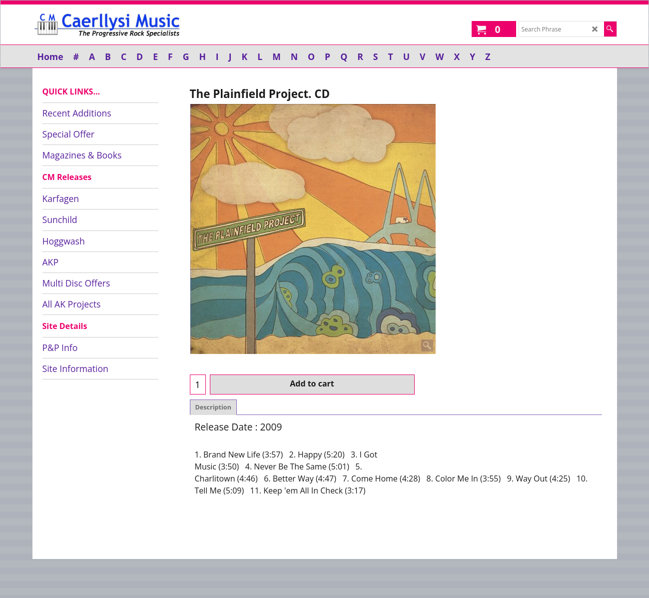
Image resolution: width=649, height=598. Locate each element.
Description (213, 407)
